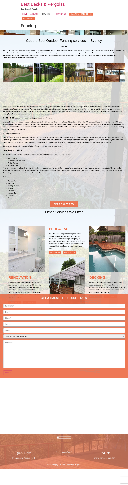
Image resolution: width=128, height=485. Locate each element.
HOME (24, 14)
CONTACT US (61, 14)
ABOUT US (34, 14)
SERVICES (46, 14)
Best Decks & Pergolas (43, 4)
